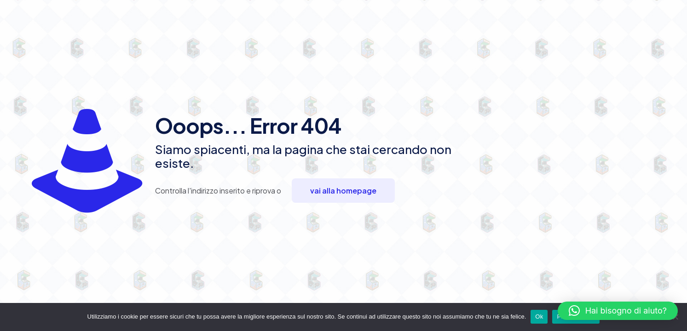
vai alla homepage (343, 190)
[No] (675, 316)
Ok (539, 316)
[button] (618, 311)
